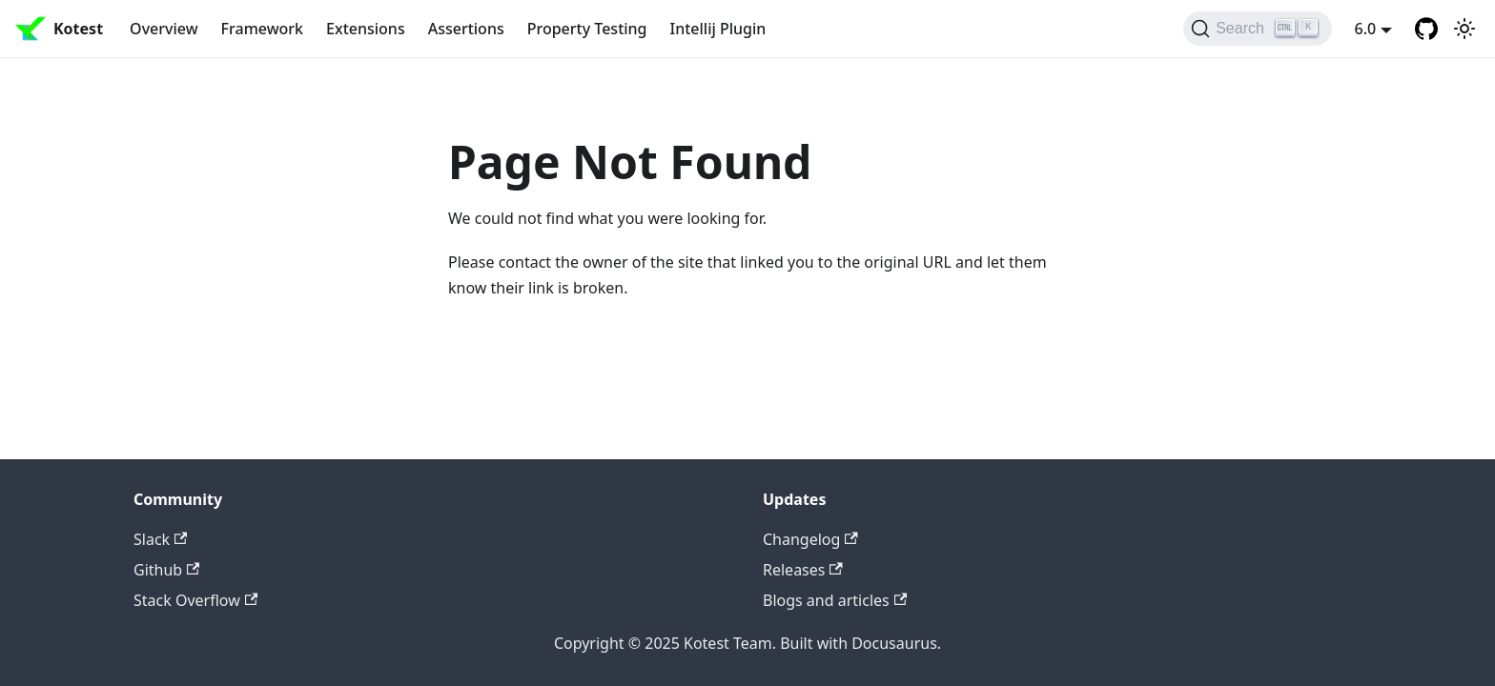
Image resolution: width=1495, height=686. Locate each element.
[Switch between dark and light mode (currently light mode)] (1464, 28)
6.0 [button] (1366, 28)
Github (166, 569)
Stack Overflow (195, 600)
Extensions (365, 28)
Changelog (810, 539)
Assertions (466, 28)
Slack (160, 539)
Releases (803, 569)
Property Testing (587, 28)
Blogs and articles (835, 600)
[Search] (1257, 28)
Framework (262, 28)
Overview (163, 28)
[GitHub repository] (1426, 28)
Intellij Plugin (718, 28)
